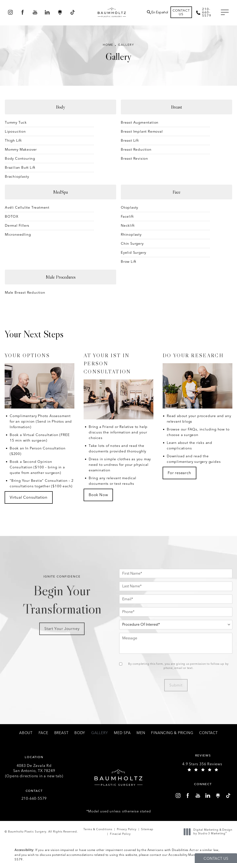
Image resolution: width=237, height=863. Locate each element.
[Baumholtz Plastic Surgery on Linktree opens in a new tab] (60, 12)
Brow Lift (128, 261)
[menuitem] (10, 12)
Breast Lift (130, 140)
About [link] (26, 733)
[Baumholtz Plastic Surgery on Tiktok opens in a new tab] (72, 12)
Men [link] (141, 733)
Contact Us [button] (216, 858)
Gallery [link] (99, 733)
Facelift (127, 216)
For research (179, 472)
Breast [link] (61, 733)
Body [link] (79, 733)
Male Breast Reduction (25, 292)
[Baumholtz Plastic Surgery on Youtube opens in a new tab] (35, 12)
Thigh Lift (13, 140)
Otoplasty (129, 207)
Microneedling (18, 234)
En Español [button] (159, 12)
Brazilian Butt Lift (20, 167)
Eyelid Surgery (133, 252)
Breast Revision (134, 158)
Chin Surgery (132, 243)
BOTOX (11, 216)
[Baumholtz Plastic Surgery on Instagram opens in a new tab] (10, 12)
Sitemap (147, 829)
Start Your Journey (61, 634)
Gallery (126, 44)
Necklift (127, 225)
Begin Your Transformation (62, 601)
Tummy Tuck (16, 122)
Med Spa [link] (122, 733)
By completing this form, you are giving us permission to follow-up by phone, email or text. (178, 666)
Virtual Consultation (29, 497)
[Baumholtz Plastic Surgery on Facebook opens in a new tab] (22, 12)
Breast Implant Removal (142, 131)
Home (108, 44)
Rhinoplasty (131, 234)
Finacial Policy (120, 834)
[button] (225, 12)
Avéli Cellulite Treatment (27, 207)
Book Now (98, 494)
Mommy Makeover (21, 149)
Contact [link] (208, 733)
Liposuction (15, 131)
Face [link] (43, 733)
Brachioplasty (17, 176)
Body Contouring (20, 158)
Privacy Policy (127, 829)
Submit (175, 685)
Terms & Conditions (97, 829)
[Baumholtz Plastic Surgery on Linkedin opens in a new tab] (47, 12)
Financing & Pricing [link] (172, 733)
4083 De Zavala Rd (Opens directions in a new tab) (34, 770)
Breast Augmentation (139, 122)
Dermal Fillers (17, 225)
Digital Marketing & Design (209, 831)
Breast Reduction (136, 149)
